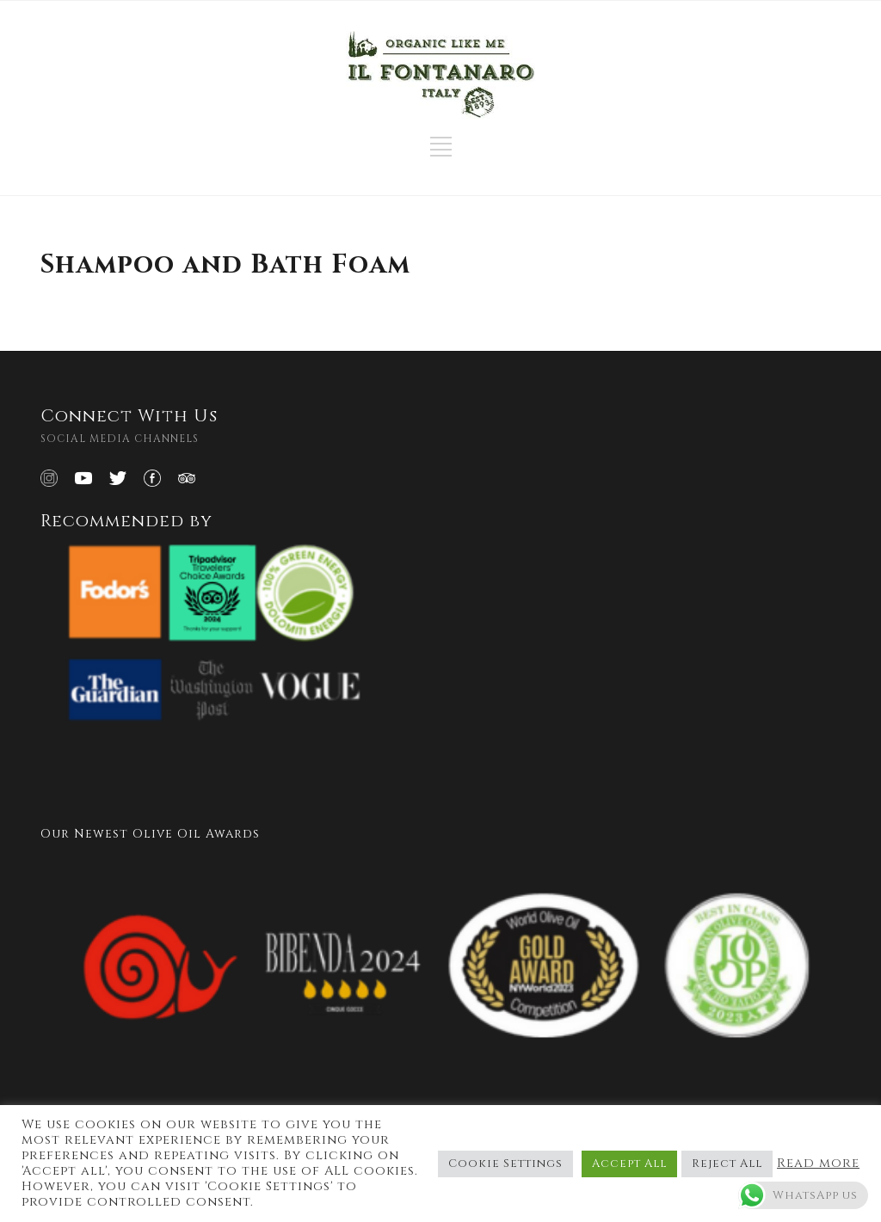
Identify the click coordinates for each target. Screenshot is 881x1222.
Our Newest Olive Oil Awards (150, 834)
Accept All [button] (629, 1163)
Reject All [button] (727, 1163)
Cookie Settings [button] (505, 1163)
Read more (818, 1163)
